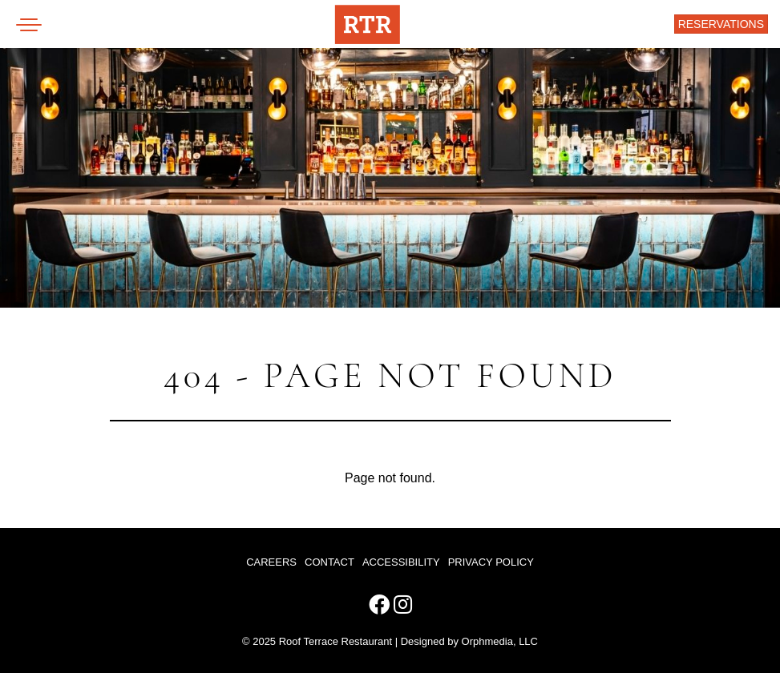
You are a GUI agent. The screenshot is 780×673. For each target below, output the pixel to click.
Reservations (721, 24)
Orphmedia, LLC (500, 641)
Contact (329, 562)
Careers (271, 562)
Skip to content (65, 74)
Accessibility (401, 562)
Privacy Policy (491, 562)
